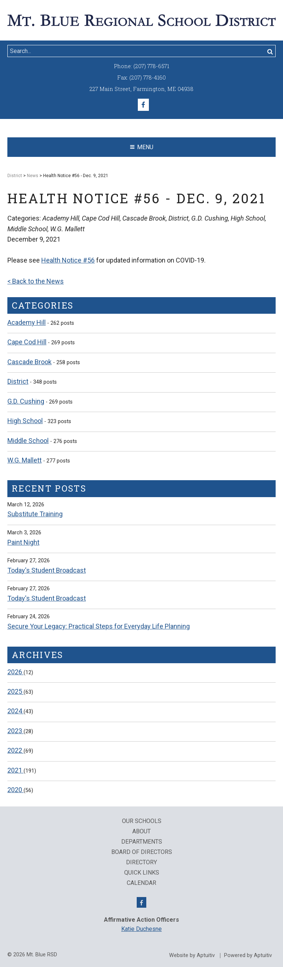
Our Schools (141, 821)
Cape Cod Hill (26, 342)
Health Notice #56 (68, 260)
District (14, 175)
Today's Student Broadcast (46, 570)
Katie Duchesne (141, 928)
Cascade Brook (29, 362)
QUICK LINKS (141, 873)
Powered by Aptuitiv (248, 955)
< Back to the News (35, 281)
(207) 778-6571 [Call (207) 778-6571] (151, 66)
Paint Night (23, 542)
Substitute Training (35, 514)
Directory (141, 862)
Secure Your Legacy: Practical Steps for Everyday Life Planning (98, 626)
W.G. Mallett (24, 460)
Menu (141, 147)
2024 (15, 711)
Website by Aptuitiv (192, 955)
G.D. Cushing (25, 401)
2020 (15, 790)
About (141, 831)
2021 (15, 770)
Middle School (28, 440)
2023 (15, 731)
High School (25, 421)
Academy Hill (26, 322)
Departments (141, 842)
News (32, 175)
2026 (15, 672)
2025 (15, 691)
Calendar (141, 883)
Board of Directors (141, 852)
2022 (15, 750)
